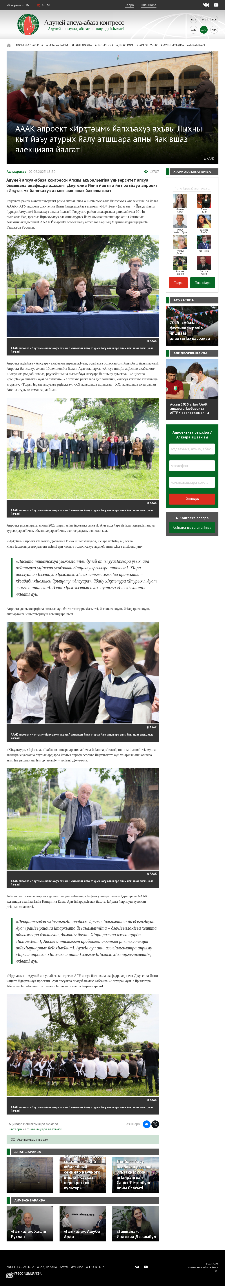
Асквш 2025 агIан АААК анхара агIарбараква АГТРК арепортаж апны (189, 408)
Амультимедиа (172, 45)
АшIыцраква (16, 171)
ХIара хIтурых (147, 45)
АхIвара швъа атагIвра (192, 527)
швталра (15, 1129)
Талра (129, 5)
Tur (214, 19)
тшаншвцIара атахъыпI (44, 1129)
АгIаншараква (81, 45)
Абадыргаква (47, 1267)
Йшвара (192, 498)
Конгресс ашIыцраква (25, 1273)
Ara (214, 29)
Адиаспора (124, 45)
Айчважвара (196, 45)
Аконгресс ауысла (29, 45)
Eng (203, 19)
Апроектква (104, 45)
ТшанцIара (148, 5)
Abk (193, 29)
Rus (193, 19)
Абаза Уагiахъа (57, 45)
